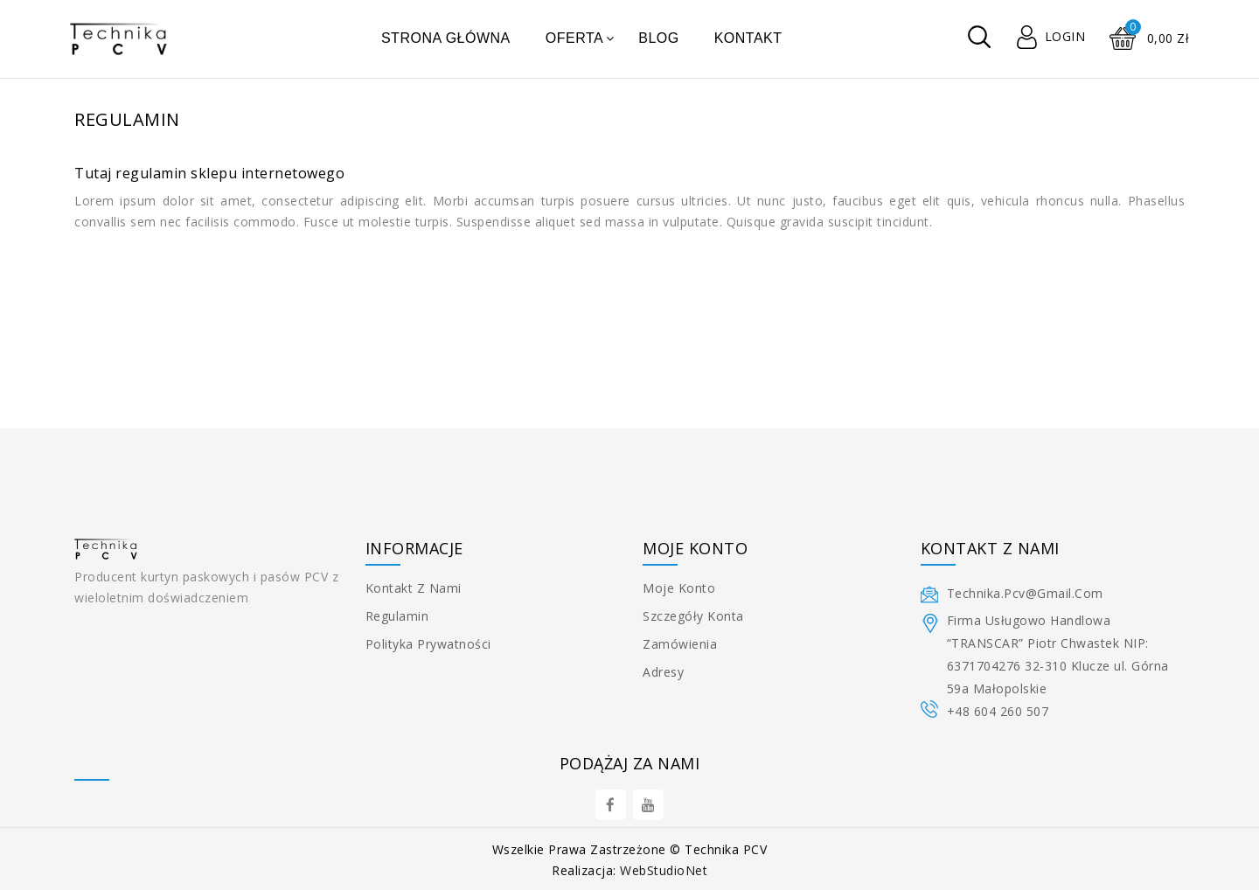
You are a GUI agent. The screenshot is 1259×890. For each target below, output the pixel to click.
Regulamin (397, 616)
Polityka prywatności (428, 644)
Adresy (663, 672)
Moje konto (679, 588)
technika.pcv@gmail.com (1025, 593)
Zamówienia (680, 644)
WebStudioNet (663, 870)
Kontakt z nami (413, 588)
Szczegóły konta (693, 616)
